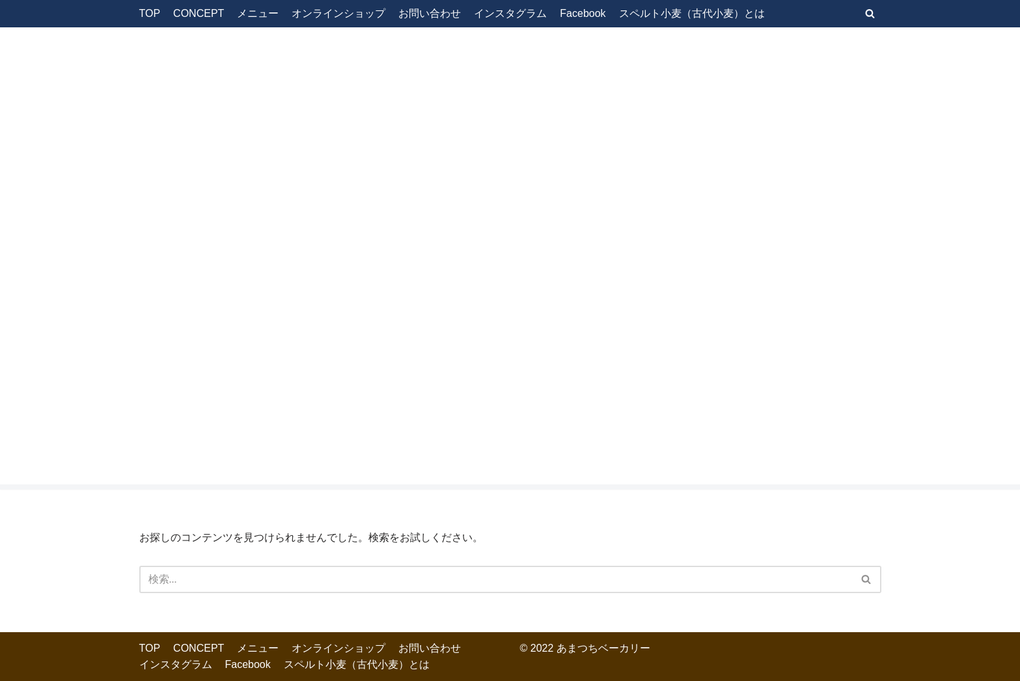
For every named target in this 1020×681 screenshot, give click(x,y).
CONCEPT (198, 13)
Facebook (582, 13)
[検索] (870, 13)
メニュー (258, 13)
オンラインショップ (338, 13)
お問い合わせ (429, 13)
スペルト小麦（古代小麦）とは (692, 13)
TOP (150, 13)
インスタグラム (510, 13)
